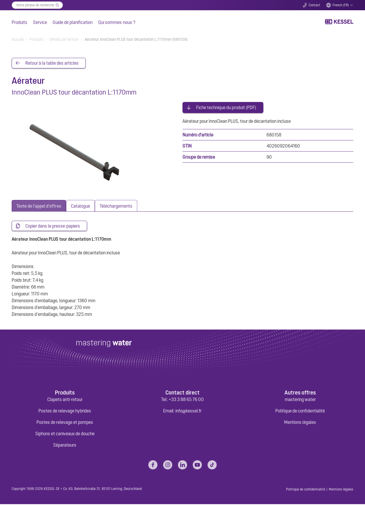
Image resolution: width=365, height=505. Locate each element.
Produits (19, 22)
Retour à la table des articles (52, 63)
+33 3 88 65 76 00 (186, 400)
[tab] (39, 206)
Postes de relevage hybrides (64, 411)
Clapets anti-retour (65, 400)
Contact (314, 5)
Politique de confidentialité (300, 411)
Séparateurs (64, 445)
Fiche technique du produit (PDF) (226, 104)
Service (40, 22)
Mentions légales (300, 423)
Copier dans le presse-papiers (52, 226)
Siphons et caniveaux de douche (65, 434)
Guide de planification (73, 22)
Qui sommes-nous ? (117, 22)
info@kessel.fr (188, 411)
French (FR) (341, 5)
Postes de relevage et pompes (64, 423)
